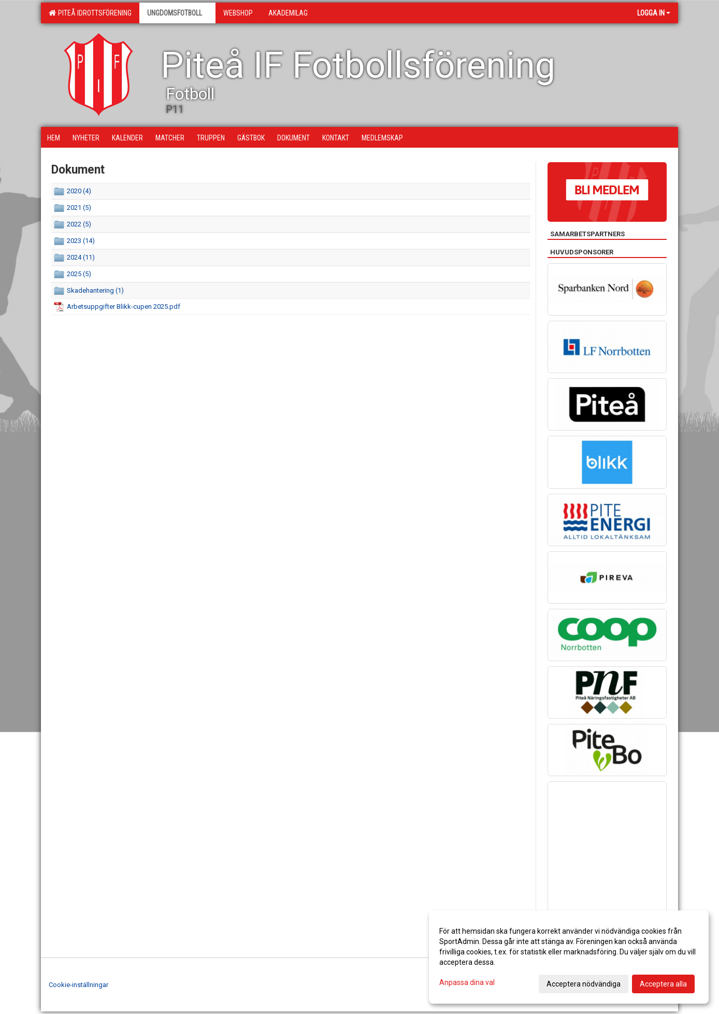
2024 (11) (81, 257)
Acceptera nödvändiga (584, 984)
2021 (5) (79, 207)
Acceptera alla (663, 984)
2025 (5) (79, 274)
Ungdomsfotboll (177, 13)
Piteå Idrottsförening (90, 13)
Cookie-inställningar (78, 985)
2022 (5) (79, 224)
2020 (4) (79, 191)
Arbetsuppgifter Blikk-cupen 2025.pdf (123, 306)
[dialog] (569, 957)
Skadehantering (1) (95, 290)
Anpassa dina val (467, 982)
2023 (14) (81, 241)
